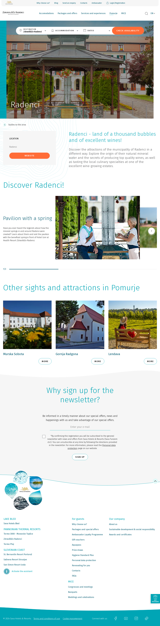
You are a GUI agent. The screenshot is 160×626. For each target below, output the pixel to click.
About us (113, 524)
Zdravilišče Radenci (13, 539)
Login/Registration (115, 3)
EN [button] (152, 13)
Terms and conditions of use (47, 618)
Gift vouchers (78, 539)
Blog (56, 3)
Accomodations (46, 13)
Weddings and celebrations (81, 597)
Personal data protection (84, 560)
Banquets (72, 592)
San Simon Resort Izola (15, 564)
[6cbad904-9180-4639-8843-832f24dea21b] (80, 427)
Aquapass (76, 545)
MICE (123, 13)
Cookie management (72, 618)
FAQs (74, 576)
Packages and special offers (85, 529)
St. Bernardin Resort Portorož (18, 554)
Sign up (80, 457)
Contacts (83, 3)
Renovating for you (81, 565)
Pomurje (113, 13)
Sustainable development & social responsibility (132, 529)
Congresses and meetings (80, 587)
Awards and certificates (120, 534)
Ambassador (97, 3)
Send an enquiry (69, 3)
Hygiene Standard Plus (83, 555)
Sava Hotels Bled (11, 523)
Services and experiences (93, 13)
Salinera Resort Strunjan (15, 559)
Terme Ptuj (9, 544)
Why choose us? (43, 3)
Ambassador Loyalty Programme (87, 534)
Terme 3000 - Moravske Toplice (18, 534)
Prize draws (77, 550)
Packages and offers (67, 13)
